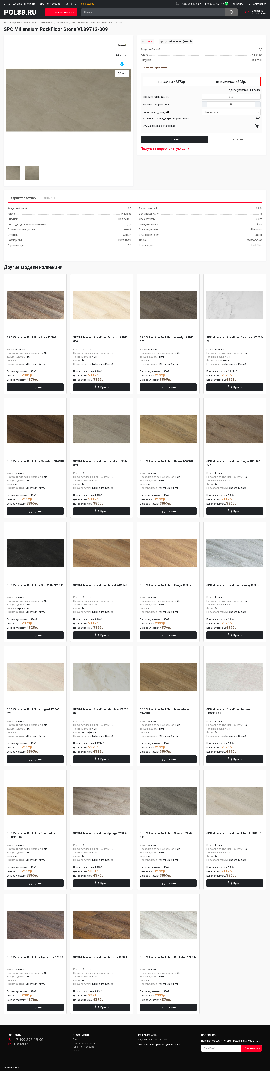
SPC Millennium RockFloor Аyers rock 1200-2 (35, 957)
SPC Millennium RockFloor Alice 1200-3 (31, 337)
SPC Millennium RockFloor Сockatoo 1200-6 (168, 957)
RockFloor (62, 22)
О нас (7, 3)
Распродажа (87, 3)
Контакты (70, 3)
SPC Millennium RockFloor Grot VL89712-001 (35, 585)
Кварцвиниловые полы (23, 22)
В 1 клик (238, 139)
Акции (76, 1050)
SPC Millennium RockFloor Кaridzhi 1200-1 (100, 957)
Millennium (47, 22)
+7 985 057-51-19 (214, 4)
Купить (174, 139)
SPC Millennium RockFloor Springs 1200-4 (99, 833)
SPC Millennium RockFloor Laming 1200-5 (232, 585)
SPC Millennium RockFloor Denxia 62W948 (166, 461)
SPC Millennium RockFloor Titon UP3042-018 (234, 833)
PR (17, 1067)
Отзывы (49, 198)
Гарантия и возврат (50, 3)
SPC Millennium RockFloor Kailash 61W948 (100, 585)
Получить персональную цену (165, 149)
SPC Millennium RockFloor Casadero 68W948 (35, 461)
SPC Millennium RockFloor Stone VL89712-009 (97, 22)
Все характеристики (154, 67)
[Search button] (231, 12)
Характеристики (23, 198)
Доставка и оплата (24, 3)
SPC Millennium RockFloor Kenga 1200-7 (165, 585)
